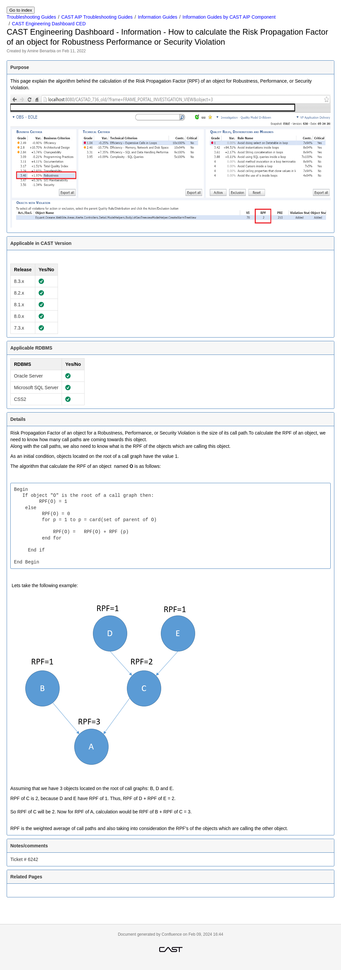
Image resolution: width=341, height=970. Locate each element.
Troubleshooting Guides (31, 17)
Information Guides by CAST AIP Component (229, 17)
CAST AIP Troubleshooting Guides (97, 17)
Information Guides (157, 17)
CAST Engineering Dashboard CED (49, 23)
